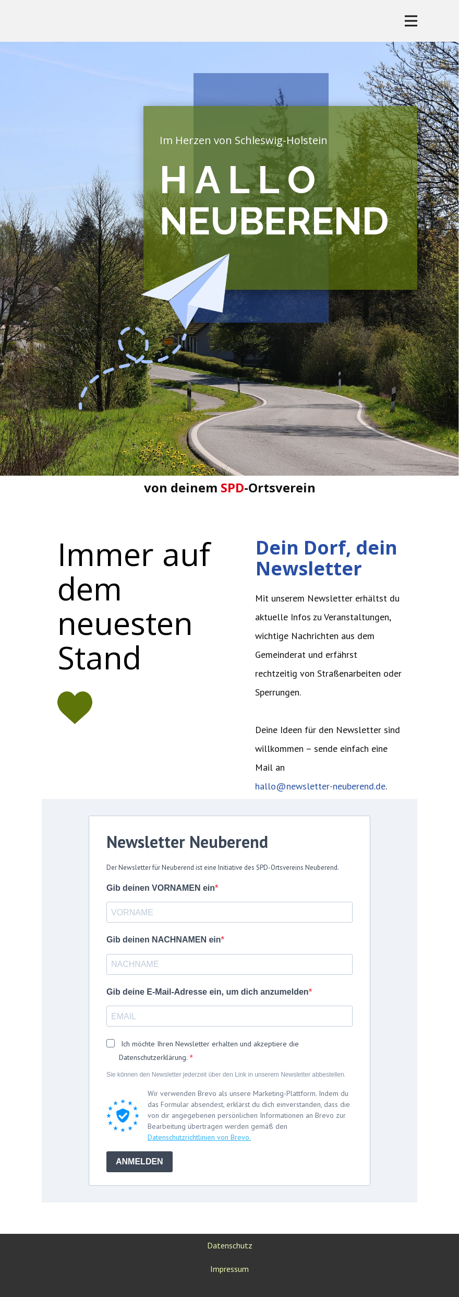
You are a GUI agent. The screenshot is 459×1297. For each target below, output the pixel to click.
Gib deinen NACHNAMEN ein (163, 939)
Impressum (229, 1269)
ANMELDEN (139, 1161)
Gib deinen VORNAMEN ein (160, 887)
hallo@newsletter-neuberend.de (320, 786)
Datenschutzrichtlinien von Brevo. (199, 1137)
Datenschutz (229, 1245)
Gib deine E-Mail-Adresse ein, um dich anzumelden (207, 991)
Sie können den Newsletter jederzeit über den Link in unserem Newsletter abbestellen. (226, 1074)
